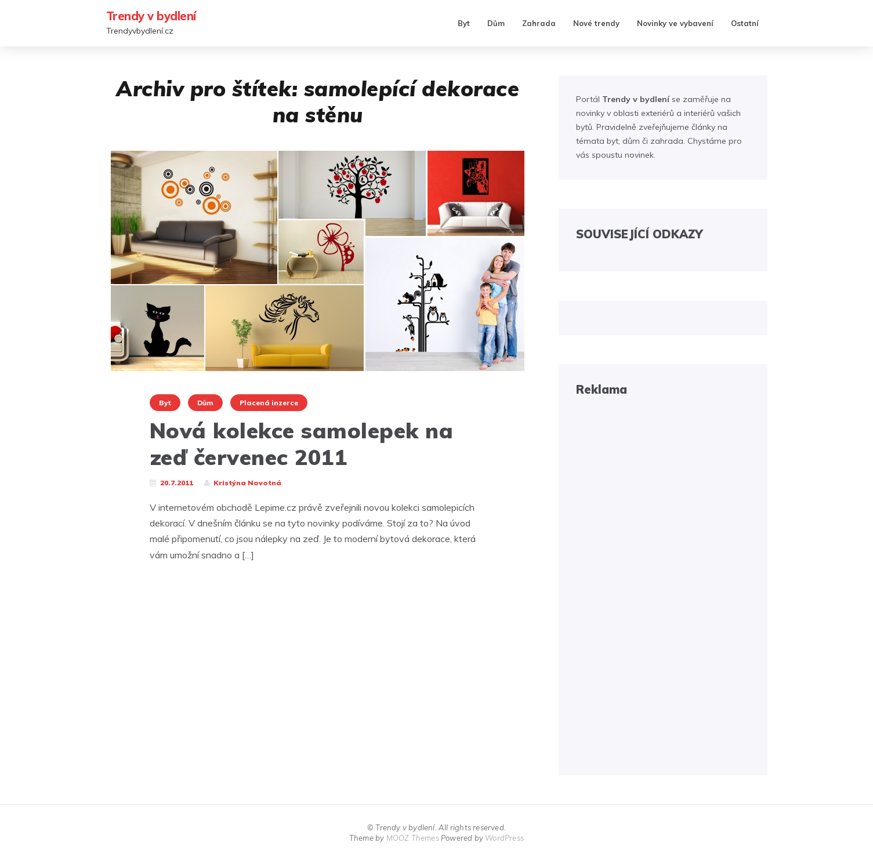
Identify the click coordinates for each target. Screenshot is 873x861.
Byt (464, 23)
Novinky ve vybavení (675, 23)
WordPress (504, 837)
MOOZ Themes (412, 837)
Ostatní (745, 23)
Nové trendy (596, 23)
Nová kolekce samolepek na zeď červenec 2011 (302, 443)
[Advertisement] (663, 584)
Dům (496, 23)
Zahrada (539, 23)
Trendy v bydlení (151, 16)
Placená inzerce (269, 402)
